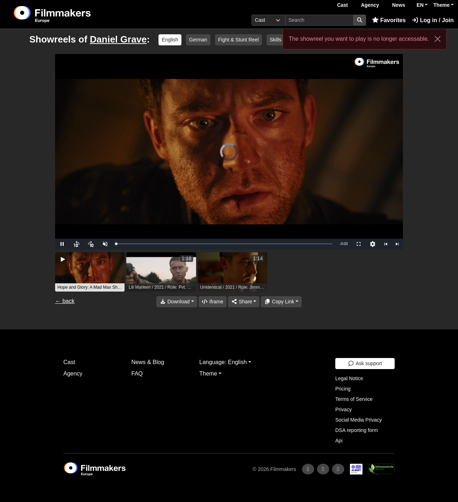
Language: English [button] (223, 362)
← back (64, 301)
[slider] (224, 243)
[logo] (70, 14)
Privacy (343, 409)
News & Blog (147, 362)
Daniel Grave (118, 39)
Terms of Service (353, 399)
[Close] (437, 39)
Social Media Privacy (358, 420)
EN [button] (419, 5)
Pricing (343, 389)
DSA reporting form (356, 430)
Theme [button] (441, 5)
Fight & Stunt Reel (238, 40)
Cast (342, 5)
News (398, 5)
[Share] (243, 301)
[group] (90, 272)
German (198, 40)
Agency (370, 5)
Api (338, 440)
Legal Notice (349, 378)
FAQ (137, 374)
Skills (276, 40)
